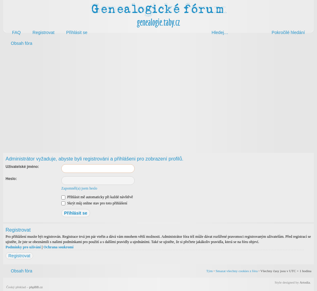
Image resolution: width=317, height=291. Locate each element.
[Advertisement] (158, 98)
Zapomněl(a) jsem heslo (79, 188)
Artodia (305, 282)
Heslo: (11, 179)
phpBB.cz (36, 287)
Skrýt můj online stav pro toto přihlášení (94, 203)
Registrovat (19, 255)
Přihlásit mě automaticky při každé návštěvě (97, 197)
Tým (209, 271)
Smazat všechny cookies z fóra (236, 271)
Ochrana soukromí (58, 247)
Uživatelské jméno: (22, 167)
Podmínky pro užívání (23, 247)
